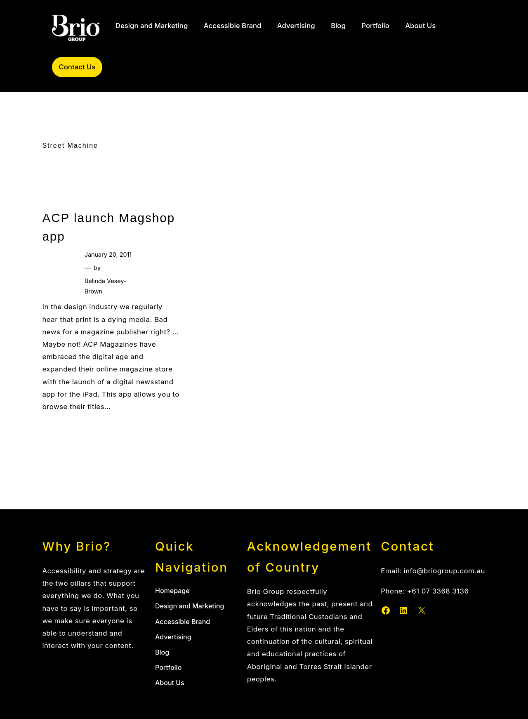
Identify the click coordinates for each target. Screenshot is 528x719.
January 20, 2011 (108, 254)
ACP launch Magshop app (108, 227)
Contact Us (77, 67)
